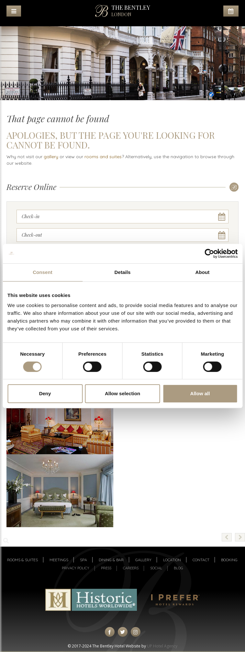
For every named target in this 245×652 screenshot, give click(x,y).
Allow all (200, 393)
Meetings (59, 559)
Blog (178, 568)
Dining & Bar (111, 559)
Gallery (143, 559)
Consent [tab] (42, 272)
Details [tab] (123, 272)
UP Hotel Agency (162, 646)
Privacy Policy (75, 568)
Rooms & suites (22, 559)
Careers (131, 568)
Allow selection (122, 393)
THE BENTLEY (130, 11)
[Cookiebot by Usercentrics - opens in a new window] (209, 253)
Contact (201, 559)
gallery (51, 157)
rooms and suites (103, 157)
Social (156, 568)
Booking (229, 559)
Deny (45, 393)
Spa (83, 559)
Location (172, 559)
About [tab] (202, 272)
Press (106, 568)
